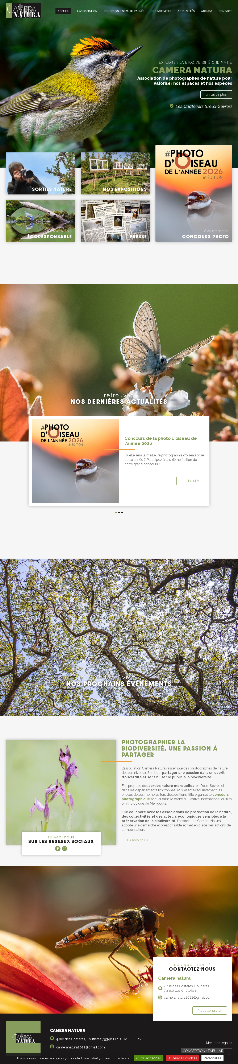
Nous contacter (209, 1010)
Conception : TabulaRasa (206, 1051)
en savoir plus (216, 94)
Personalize (212, 1058)
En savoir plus (137, 840)
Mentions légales (219, 1043)
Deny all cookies (182, 1058)
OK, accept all (148, 1058)
